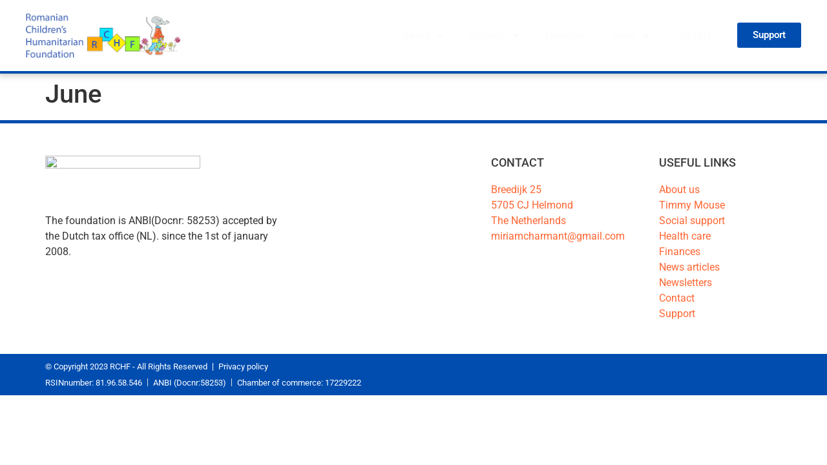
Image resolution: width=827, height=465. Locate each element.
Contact (693, 35)
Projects (494, 35)
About (423, 35)
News (631, 35)
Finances (565, 35)
